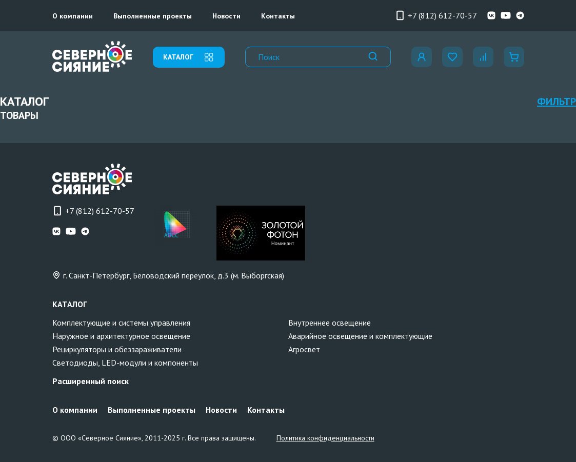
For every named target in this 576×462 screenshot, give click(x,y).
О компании (72, 16)
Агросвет (304, 349)
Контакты (278, 16)
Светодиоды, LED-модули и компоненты (125, 362)
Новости (226, 16)
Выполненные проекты (152, 16)
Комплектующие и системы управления (121, 322)
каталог (188, 57)
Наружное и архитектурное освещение (121, 336)
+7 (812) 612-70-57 (436, 15)
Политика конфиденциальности (325, 437)
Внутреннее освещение (329, 322)
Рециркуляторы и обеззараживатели (117, 349)
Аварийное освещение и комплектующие (360, 336)
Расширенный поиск (90, 381)
